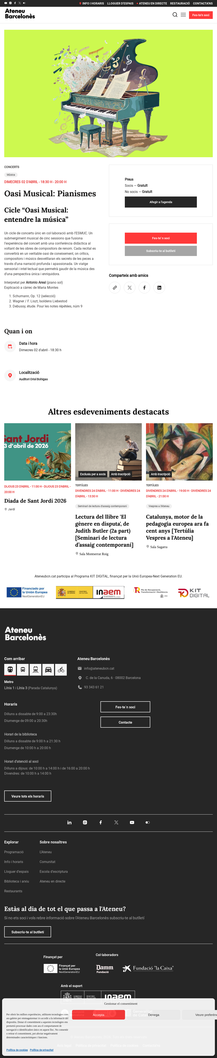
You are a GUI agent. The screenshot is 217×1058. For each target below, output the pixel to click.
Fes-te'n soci (200, 15)
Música (11, 174)
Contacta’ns (203, 3)
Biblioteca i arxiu (16, 881)
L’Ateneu (46, 852)
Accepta (98, 1015)
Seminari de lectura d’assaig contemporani (102, 506)
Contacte (125, 722)
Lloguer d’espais (120, 3)
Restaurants (13, 891)
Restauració (180, 3)
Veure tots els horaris (27, 796)
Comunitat (47, 862)
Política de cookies (17, 1050)
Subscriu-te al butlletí (160, 251)
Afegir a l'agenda (161, 202)
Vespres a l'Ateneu (159, 506)
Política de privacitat (41, 1050)
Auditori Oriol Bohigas (33, 379)
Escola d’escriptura (54, 872)
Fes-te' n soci (161, 238)
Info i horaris (91, 3)
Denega (153, 1015)
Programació (14, 852)
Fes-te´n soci (125, 707)
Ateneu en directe (152, 3)
